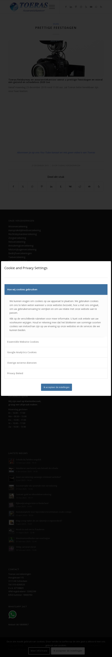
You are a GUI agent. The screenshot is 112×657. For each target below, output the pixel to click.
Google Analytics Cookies (21, 352)
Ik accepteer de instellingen (56, 387)
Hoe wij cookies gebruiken (22, 289)
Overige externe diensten (22, 362)
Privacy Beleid (15, 373)
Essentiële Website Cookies (23, 341)
